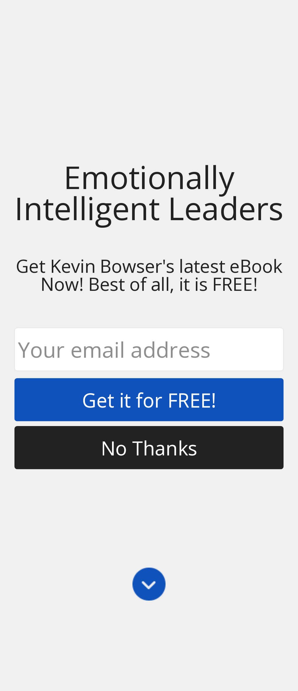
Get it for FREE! (149, 400)
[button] (148, 192)
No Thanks (149, 447)
